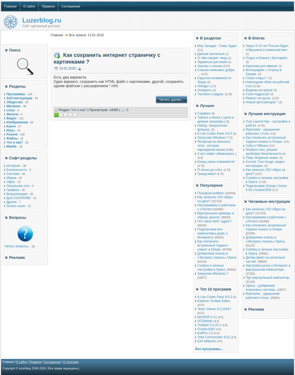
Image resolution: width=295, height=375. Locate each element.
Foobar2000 (206, 329)
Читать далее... (171, 100)
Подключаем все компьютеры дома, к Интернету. (212, 233)
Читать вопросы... (17, 246)
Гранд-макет (206, 174)
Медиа (11, 178)
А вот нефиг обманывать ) (217, 154)
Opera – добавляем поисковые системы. (261, 288)
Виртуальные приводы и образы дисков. (215, 215)
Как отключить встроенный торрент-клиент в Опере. (213, 245)
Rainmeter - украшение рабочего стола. (263, 131)
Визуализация (17, 194)
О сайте (21, 361)
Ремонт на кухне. (258, 98)
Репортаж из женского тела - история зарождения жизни (213, 146)
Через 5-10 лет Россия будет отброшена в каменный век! (267, 48)
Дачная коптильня (210, 54)
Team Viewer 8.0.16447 (214, 309)
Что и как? (79, 110)
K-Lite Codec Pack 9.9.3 (214, 133)
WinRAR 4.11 (207, 317)
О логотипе (71, 361)
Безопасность (16, 170)
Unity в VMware (257, 146)
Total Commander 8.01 (213, 337)
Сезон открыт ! (257, 78)
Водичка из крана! (259, 90)
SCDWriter (205, 321)
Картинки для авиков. (262, 66)
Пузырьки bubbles (210, 193)
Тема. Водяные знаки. (262, 158)
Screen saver (15, 206)
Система (12, 174)
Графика (12, 190)
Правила (35, 361)
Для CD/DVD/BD (18, 198)
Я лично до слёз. (210, 170)
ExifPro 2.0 (205, 333)
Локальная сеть (18, 186)
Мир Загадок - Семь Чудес (217, 46)
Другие (11, 202)
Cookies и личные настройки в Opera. (211, 267)
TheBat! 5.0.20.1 (209, 325)
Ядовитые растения (212, 62)
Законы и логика (209, 66)
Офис (10, 182)
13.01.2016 (67, 68)
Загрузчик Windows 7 (212, 137)
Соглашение (52, 361)
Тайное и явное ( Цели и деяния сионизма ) (215, 119)
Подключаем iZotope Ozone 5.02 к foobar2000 (266, 188)
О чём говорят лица (212, 58)
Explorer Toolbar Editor (213, 301)
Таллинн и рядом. (210, 94)
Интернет (13, 166)
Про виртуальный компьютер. (268, 278)
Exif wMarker (206, 341)
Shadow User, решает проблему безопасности (263, 152)
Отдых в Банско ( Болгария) (266, 58)
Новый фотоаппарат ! (262, 102)
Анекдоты (204, 90)
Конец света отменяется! (215, 162)
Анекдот (203, 86)
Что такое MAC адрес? (214, 221)
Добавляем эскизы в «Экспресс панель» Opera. (217, 255)
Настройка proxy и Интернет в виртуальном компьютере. (268, 267)
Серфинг (204, 113)
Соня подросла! (257, 94)
